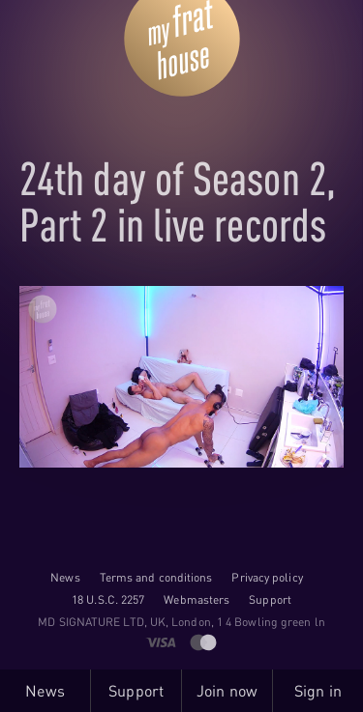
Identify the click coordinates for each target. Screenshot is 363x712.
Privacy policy (266, 577)
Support (270, 599)
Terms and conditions (156, 577)
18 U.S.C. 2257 (108, 599)
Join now (227, 690)
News (64, 577)
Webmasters (196, 599)
